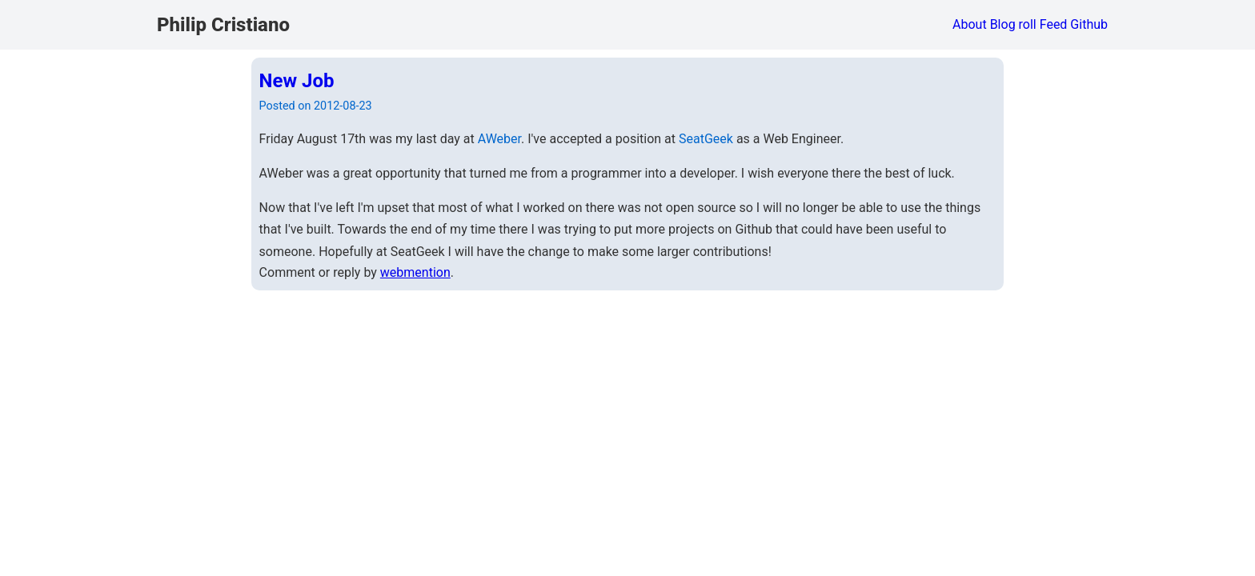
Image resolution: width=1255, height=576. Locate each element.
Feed (1054, 24)
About (969, 24)
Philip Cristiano (223, 25)
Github (1089, 24)
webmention (415, 272)
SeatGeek (706, 138)
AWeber (499, 138)
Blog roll (1013, 24)
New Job (297, 81)
